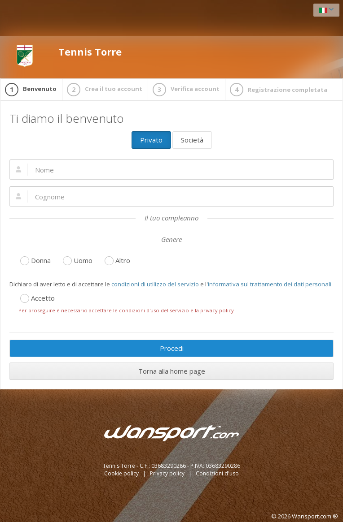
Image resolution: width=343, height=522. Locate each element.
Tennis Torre (67, 56)
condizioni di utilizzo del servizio (155, 284)
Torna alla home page (171, 371)
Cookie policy (122, 473)
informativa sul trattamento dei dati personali (269, 284)
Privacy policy (168, 473)
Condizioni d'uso (217, 473)
